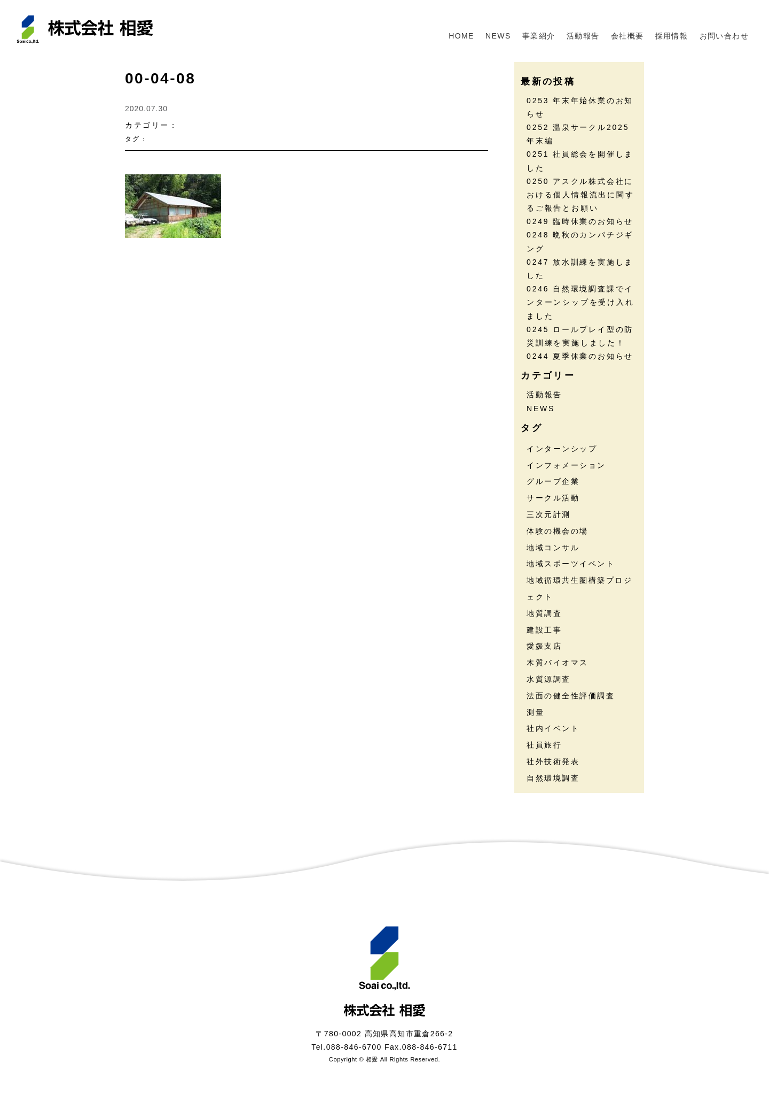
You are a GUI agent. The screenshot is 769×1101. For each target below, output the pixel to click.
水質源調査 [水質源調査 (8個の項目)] (549, 679)
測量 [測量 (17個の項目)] (535, 712)
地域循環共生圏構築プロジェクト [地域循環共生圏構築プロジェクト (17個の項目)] (579, 588)
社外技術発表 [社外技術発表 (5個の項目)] (553, 761)
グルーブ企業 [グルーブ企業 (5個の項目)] (553, 481)
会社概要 (627, 36)
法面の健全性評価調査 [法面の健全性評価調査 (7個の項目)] (571, 695)
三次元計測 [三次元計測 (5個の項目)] (549, 514)
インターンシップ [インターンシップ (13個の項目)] (562, 448)
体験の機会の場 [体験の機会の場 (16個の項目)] (557, 531)
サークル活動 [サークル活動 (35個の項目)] (553, 498)
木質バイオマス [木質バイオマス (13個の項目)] (557, 662)
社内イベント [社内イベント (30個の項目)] (553, 728)
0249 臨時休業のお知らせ (580, 221)
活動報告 (583, 36)
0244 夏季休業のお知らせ (580, 356)
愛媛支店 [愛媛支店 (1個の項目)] (544, 646)
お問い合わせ (724, 36)
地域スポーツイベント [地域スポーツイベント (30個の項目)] (571, 563)
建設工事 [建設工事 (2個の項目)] (544, 630)
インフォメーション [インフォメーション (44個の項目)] (566, 465)
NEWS (498, 36)
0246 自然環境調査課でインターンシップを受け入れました (580, 302)
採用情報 (671, 36)
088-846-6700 (354, 1047)
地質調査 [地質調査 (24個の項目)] (544, 613)
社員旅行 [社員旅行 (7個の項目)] (544, 745)
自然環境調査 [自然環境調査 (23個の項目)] (553, 778)
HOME (461, 36)
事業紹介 (538, 36)
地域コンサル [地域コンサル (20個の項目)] (553, 547)
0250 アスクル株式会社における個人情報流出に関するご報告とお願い (580, 194)
